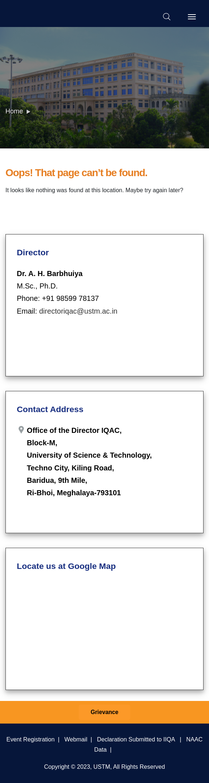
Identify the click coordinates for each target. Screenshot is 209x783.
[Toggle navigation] (192, 17)
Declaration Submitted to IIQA (136, 739)
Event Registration (31, 739)
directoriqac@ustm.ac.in (78, 311)
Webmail (76, 739)
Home (14, 111)
